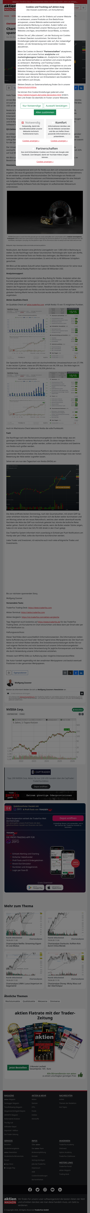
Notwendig (32, 122)
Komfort (61, 122)
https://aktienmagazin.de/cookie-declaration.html (39, 95)
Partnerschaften (47, 148)
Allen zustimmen (45, 112)
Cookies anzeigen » (30, 140)
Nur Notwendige (32, 105)
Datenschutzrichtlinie (27, 87)
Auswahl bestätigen (56, 105)
